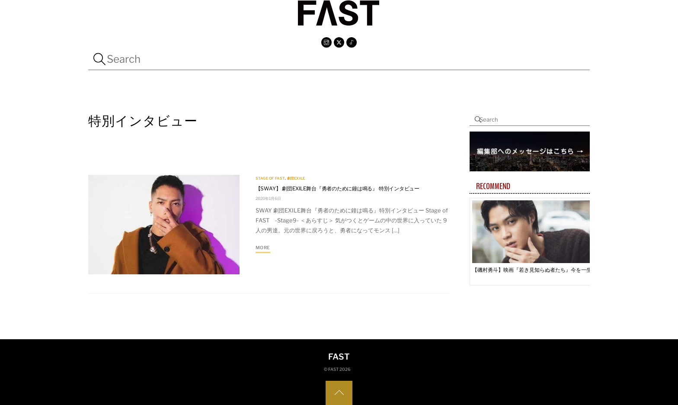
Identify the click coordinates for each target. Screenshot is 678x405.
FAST (333, 369)
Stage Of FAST (270, 178)
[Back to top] (339, 393)
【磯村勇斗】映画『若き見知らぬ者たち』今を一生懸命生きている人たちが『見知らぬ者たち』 (535, 270)
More (263, 248)
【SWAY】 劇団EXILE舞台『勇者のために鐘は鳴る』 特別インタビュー (337, 188)
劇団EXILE (296, 178)
